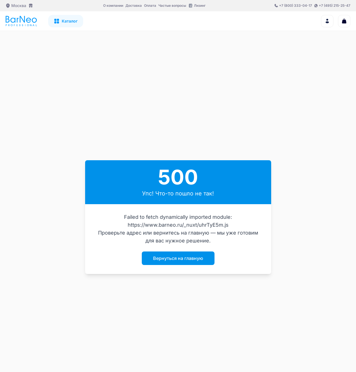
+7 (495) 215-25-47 (334, 5)
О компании (113, 5)
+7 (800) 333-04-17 (295, 5)
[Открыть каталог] (65, 21)
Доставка (133, 5)
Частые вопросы (172, 5)
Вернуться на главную (178, 258)
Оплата (150, 5)
